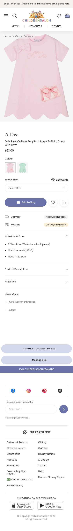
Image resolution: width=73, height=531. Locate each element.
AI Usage (43, 459)
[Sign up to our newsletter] (63, 409)
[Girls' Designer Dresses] (20, 301)
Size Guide (13, 465)
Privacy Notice (46, 454)
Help (40, 471)
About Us (12, 459)
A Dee (11, 134)
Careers (42, 448)
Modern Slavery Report (51, 477)
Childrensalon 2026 (43, 516)
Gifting (42, 442)
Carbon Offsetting (19, 479)
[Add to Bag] (26, 202)
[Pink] (10, 167)
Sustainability (15, 485)
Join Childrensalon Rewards (36, 369)
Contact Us (13, 454)
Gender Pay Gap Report (16, 472)
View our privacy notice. (17, 417)
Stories (57, 26)
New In (15, 26)
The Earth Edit (36, 432)
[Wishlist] (59, 16)
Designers (35, 26)
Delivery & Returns (17, 442)
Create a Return (16, 448)
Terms (42, 465)
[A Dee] (10, 309)
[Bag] (67, 16)
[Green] (22, 167)
